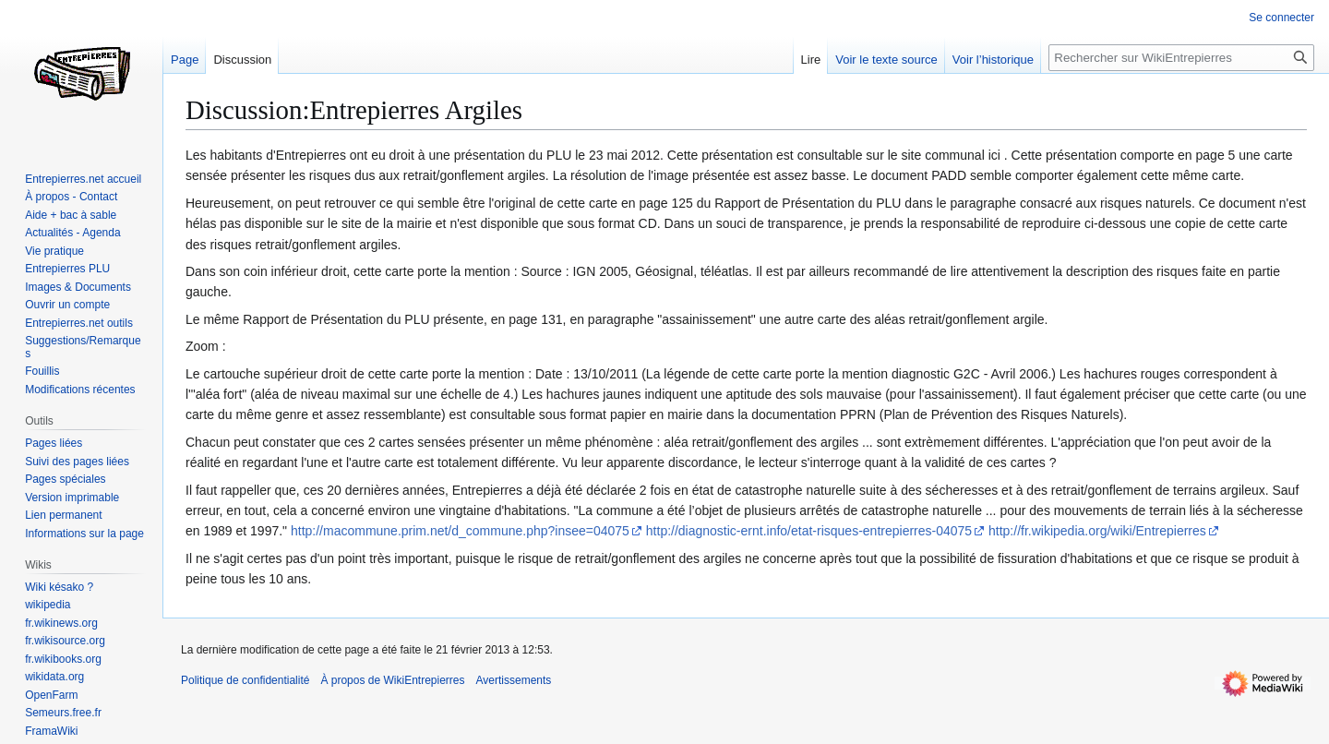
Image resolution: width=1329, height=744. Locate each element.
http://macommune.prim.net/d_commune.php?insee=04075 (460, 530)
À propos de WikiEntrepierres (392, 680)
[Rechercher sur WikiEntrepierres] (1181, 57)
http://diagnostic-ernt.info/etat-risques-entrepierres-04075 (809, 530)
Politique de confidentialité (245, 680)
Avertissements (514, 680)
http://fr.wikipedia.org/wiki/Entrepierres (1097, 530)
